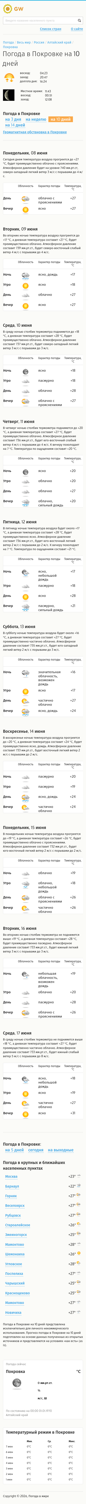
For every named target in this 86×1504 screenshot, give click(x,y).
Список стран (50, 29)
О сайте (77, 29)
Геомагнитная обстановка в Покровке (35, 132)
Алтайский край (59, 42)
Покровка (10, 47)
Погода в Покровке (16, 1324)
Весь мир (24, 42)
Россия (39, 42)
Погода (8, 42)
